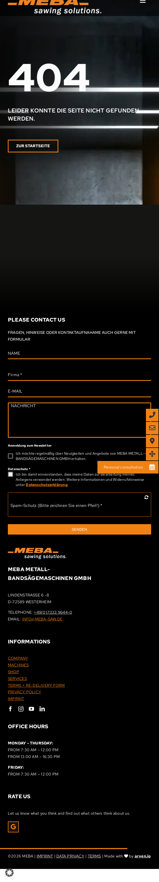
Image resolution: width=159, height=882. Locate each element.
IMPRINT (16, 698)
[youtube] (31, 709)
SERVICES (17, 678)
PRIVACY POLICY (24, 692)
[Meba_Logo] (37, 549)
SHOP (13, 671)
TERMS (94, 856)
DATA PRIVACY (70, 856)
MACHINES (18, 665)
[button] (9, 872)
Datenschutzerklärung (47, 484)
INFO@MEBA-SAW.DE (42, 619)
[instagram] (21, 709)
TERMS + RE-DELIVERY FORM (36, 685)
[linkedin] (42, 709)
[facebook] (10, 709)
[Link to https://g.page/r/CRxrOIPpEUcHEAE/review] (13, 826)
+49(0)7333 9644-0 (53, 612)
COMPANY (18, 658)
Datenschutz (19, 469)
